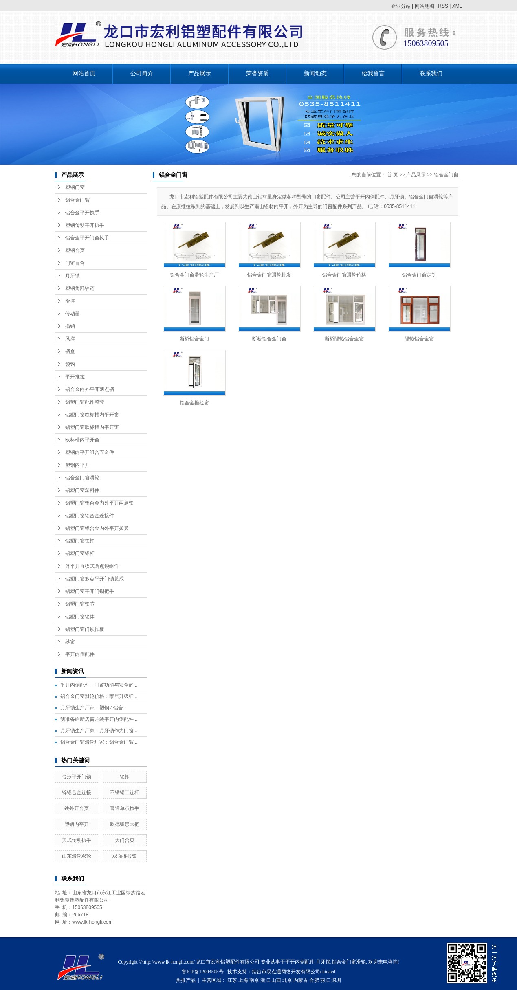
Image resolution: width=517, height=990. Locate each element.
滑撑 (70, 301)
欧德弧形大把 (124, 824)
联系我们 (431, 73)
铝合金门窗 (77, 200)
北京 (287, 980)
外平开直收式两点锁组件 (92, 566)
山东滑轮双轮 (76, 856)
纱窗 (70, 642)
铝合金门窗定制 (419, 275)
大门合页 (124, 840)
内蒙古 (300, 980)
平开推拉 (75, 377)
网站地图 (424, 6)
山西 (276, 980)
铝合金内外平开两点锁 (89, 389)
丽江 (325, 980)
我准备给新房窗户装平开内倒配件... (99, 719)
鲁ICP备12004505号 (203, 972)
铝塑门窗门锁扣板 (84, 629)
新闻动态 (315, 73)
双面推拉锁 (124, 856)
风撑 (70, 339)
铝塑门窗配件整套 (84, 402)
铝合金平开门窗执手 (87, 238)
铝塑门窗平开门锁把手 (89, 591)
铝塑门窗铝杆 (80, 553)
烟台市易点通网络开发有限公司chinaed (293, 972)
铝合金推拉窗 (194, 403)
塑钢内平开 (77, 465)
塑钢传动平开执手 (84, 225)
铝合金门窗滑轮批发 (269, 275)
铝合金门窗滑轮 (82, 478)
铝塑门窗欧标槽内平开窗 (92, 414)
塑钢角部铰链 (80, 288)
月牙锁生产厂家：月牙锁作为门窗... (99, 730)
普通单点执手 (124, 808)
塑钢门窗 (75, 187)
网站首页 (84, 73)
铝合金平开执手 (82, 212)
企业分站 (401, 6)
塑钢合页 (75, 250)
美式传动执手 (76, 840)
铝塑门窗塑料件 (82, 490)
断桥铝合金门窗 (269, 339)
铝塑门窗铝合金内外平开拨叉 (97, 528)
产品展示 (199, 73)
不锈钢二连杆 (124, 792)
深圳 (336, 980)
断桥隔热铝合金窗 (344, 339)
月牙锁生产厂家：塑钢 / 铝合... (93, 708)
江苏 (232, 980)
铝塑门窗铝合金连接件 (89, 515)
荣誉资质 (257, 73)
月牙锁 (72, 276)
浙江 (265, 980)
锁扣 (125, 776)
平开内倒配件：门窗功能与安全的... (99, 685)
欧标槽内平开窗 (82, 440)
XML (457, 6)
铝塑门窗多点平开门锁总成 (94, 579)
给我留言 (373, 73)
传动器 (72, 313)
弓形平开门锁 (76, 776)
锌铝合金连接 (76, 792)
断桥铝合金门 (194, 339)
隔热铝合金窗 (419, 339)
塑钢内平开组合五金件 (89, 452)
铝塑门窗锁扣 (80, 541)
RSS (443, 6)
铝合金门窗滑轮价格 (344, 275)
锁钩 (70, 364)
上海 (243, 980)
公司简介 (141, 73)
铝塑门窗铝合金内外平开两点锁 (99, 503)
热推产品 (186, 980)
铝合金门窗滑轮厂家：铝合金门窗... (99, 742)
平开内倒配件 (80, 654)
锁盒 (70, 351)
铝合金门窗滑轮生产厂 (194, 275)
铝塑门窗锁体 (80, 616)
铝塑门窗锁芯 (80, 604)
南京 (254, 980)
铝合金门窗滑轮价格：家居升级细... (99, 696)
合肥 (314, 980)
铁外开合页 (76, 808)
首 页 (392, 175)
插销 (70, 326)
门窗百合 (75, 263)
